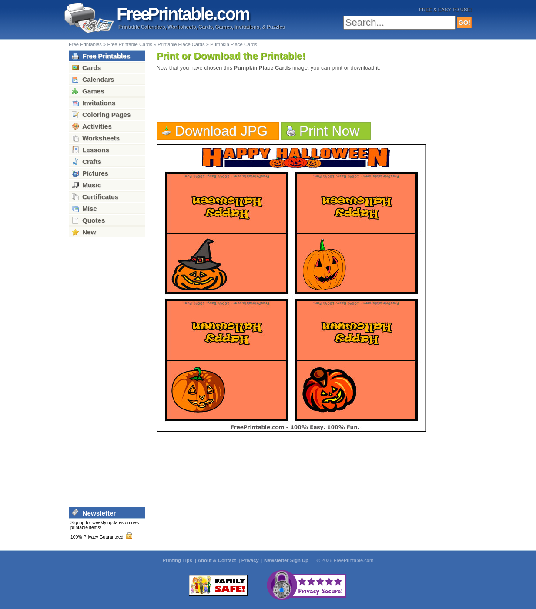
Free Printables (85, 44)
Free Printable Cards (129, 44)
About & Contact (217, 560)
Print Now (329, 131)
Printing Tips (178, 560)
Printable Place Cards (180, 44)
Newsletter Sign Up (287, 560)
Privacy (250, 560)
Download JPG (221, 131)
